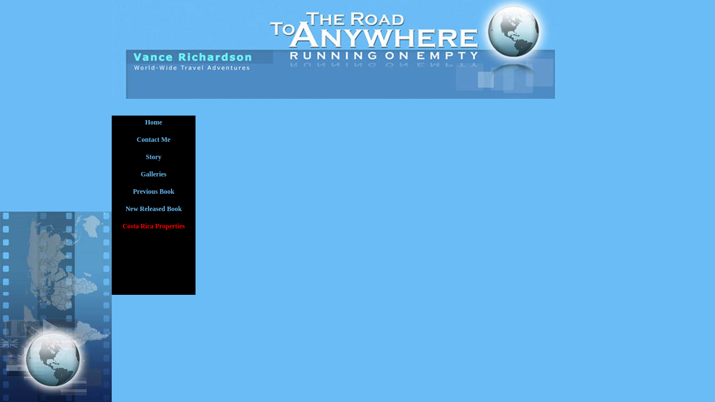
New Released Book (154, 209)
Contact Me (153, 139)
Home (154, 122)
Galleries (153, 174)
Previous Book (153, 191)
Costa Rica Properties (153, 226)
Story (153, 157)
